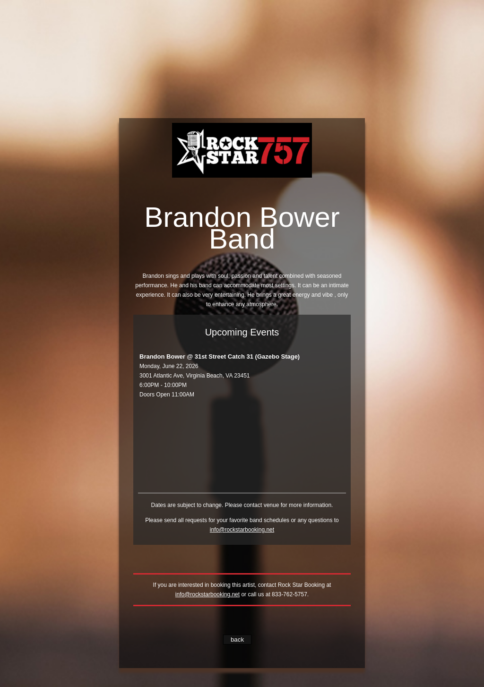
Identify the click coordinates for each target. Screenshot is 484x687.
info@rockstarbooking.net (242, 529)
